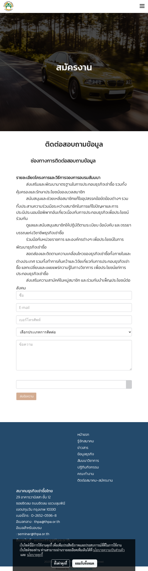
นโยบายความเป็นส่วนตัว (109, 550)
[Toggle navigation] (142, 6)
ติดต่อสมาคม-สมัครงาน (95, 480)
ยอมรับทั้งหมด (84, 563)
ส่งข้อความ (26, 396)
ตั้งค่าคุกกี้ (60, 563)
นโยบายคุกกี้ (35, 555)
